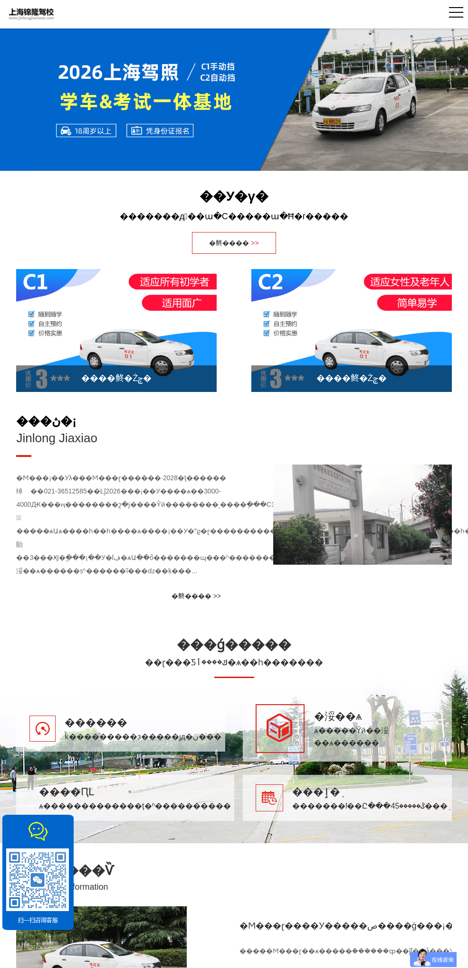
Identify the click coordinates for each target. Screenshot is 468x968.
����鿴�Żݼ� (116, 378)
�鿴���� (233, 243)
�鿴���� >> (196, 596)
